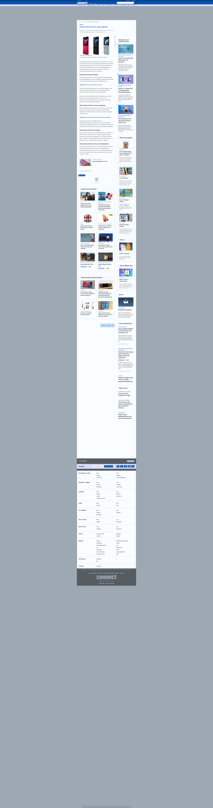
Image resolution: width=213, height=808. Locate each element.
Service (129, 5)
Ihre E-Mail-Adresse (98, 466)
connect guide (119, 486)
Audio (103, 5)
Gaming (98, 496)
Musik (117, 505)
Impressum (121, 573)
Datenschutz (106, 573)
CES (117, 545)
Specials (133, 5)
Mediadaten (111, 573)
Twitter (82, 65)
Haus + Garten (116, 5)
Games (117, 549)
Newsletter (128, 0)
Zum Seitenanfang (83, 460)
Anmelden (133, 0)
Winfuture (105, 67)
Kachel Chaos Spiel (100, 551)
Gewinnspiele (99, 549)
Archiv (117, 554)
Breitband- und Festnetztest (122, 540)
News (98, 473)
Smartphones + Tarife (81, 5)
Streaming (118, 512)
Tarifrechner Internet (101, 498)
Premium (81, 566)
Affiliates (94, 569)
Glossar (117, 543)
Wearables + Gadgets (90, 5)
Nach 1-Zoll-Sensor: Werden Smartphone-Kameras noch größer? (97, 117)
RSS (98, 573)
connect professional (109, 583)
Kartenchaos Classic (101, 554)
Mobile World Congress (101, 545)
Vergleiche (118, 475)
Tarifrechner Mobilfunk (121, 477)
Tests (117, 473)
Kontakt (116, 573)
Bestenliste (79, 0)
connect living (102, 583)
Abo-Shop (99, 536)
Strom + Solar (123, 5)
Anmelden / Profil (100, 533)
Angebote (118, 536)
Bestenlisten (99, 477)
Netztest (98, 540)
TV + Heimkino (109, 5)
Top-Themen (82, 559)
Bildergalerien (119, 547)
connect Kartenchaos (120, 551)
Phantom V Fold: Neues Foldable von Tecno (93, 84)
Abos (90, 573)
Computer (98, 5)
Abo (86, 0)
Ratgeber (98, 475)
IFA (97, 547)
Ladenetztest (99, 543)
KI (83, 0)
